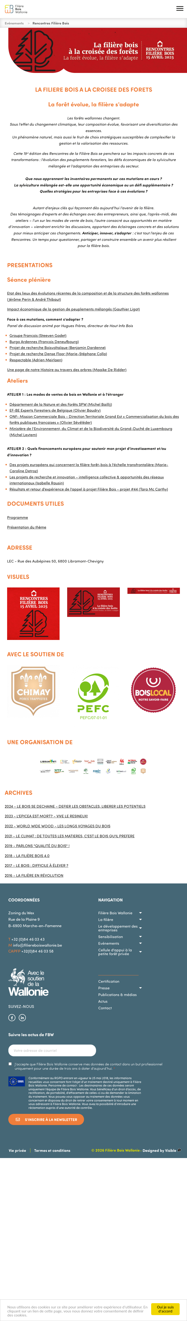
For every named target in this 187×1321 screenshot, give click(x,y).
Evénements (108, 943)
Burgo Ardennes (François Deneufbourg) (44, 341)
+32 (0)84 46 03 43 (28, 939)
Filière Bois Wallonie (115, 913)
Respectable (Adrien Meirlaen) (35, 360)
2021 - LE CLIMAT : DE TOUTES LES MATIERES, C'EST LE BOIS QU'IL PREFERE (70, 836)
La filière (105, 919)
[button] (180, 9)
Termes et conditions (52, 1150)
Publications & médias (117, 994)
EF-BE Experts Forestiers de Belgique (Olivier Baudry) (55, 410)
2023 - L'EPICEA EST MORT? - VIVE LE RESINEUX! (46, 816)
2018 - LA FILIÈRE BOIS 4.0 (27, 855)
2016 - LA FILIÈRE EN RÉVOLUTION (34, 875)
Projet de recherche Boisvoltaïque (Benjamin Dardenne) (57, 347)
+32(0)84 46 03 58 (37, 951)
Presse (104, 988)
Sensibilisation (110, 936)
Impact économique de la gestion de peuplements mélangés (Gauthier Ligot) (73, 309)
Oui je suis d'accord (165, 1309)
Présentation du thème (26, 527)
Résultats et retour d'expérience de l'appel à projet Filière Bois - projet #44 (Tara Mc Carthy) (88, 489)
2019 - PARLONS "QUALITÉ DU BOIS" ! (37, 845)
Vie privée (17, 1150)
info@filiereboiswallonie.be (37, 945)
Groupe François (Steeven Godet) (37, 335)
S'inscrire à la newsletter (46, 1119)
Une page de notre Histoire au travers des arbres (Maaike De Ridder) (66, 369)
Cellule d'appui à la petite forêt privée (115, 952)
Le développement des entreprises (118, 928)
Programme (17, 517)
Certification (108, 981)
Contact (105, 1008)
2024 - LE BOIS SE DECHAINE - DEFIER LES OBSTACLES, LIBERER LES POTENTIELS (75, 806)
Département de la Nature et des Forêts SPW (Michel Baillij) (60, 404)
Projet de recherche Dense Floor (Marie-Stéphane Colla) (58, 353)
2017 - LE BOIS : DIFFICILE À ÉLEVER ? (36, 865)
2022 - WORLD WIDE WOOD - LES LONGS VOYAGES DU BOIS (57, 826)
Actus (103, 1001)
